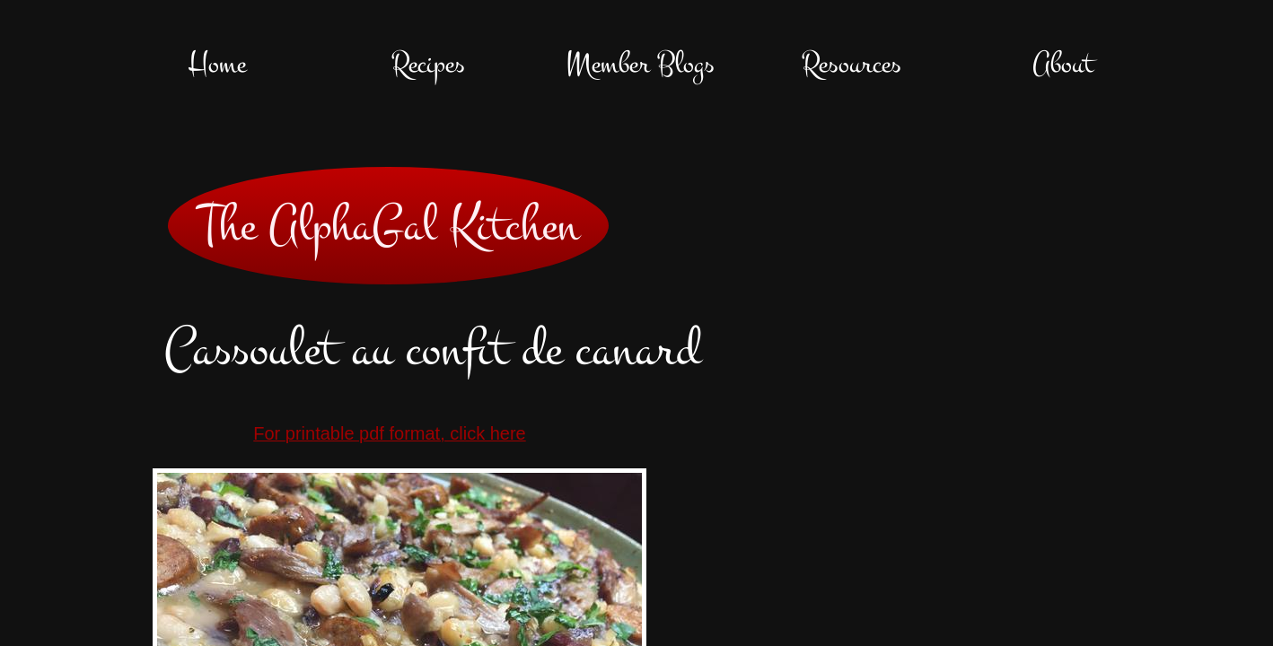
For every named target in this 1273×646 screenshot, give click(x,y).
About (1062, 64)
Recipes (428, 64)
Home (217, 64)
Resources (851, 64)
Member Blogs (640, 64)
